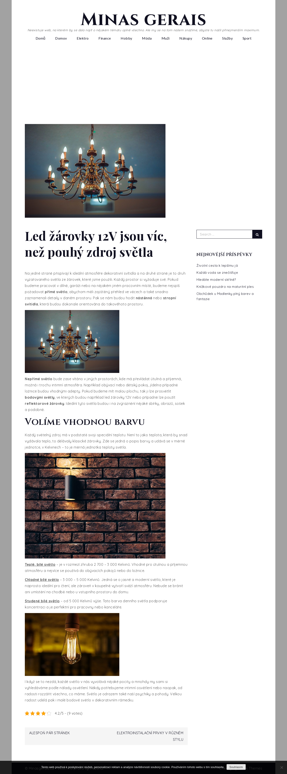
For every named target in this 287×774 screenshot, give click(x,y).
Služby (227, 38)
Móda (147, 38)
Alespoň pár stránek (49, 733)
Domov (61, 38)
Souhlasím (236, 767)
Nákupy (185, 38)
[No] (281, 767)
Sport (247, 38)
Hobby (126, 38)
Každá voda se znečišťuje (217, 272)
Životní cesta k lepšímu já (217, 265)
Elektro (83, 38)
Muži (166, 38)
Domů (40, 38)
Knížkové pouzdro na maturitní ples (225, 287)
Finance (104, 38)
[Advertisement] (143, 84)
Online (207, 38)
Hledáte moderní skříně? (216, 279)
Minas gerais (143, 20)
